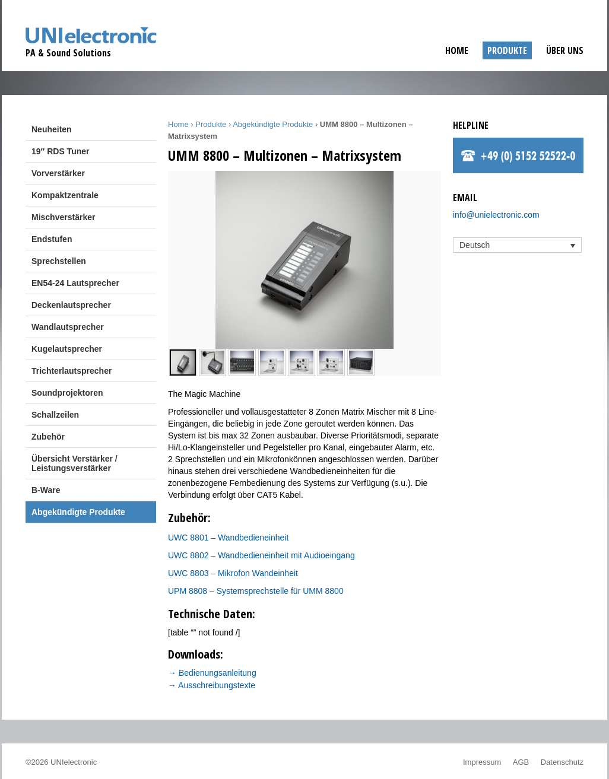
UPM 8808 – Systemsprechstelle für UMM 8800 (256, 591)
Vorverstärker (58, 173)
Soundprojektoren (67, 393)
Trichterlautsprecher (71, 371)
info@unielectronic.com (496, 215)
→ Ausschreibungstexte (211, 685)
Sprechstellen (58, 261)
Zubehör (48, 436)
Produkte (507, 50)
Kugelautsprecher (66, 349)
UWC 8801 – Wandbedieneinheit (228, 537)
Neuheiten (51, 129)
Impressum (482, 762)
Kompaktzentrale (65, 195)
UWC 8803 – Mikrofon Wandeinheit (233, 573)
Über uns (564, 50)
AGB (521, 762)
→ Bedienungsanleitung (212, 673)
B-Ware (46, 490)
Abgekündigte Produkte (78, 512)
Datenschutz (562, 762)
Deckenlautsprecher (71, 305)
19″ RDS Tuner (60, 151)
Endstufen (51, 239)
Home (456, 50)
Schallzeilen (55, 414)
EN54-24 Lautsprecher (75, 283)
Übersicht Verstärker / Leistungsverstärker (74, 463)
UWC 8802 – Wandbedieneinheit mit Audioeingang (261, 555)
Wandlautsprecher (67, 327)
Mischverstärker (63, 217)
